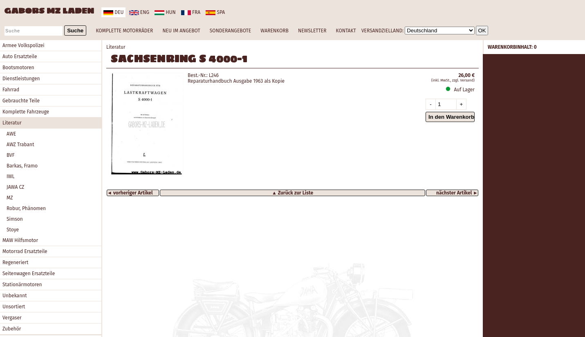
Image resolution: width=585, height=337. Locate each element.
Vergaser (12, 318)
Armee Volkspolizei (23, 45)
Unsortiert (13, 307)
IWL (10, 176)
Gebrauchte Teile (21, 101)
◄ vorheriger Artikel (130, 193)
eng (139, 12)
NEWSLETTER (312, 31)
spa (215, 12)
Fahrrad (10, 90)
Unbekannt (14, 296)
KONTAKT (346, 31)
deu (113, 12)
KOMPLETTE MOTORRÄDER (124, 31)
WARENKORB (274, 31)
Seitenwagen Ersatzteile (28, 273)
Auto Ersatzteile (19, 56)
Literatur (12, 123)
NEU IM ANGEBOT (181, 31)
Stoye (13, 230)
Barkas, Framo (22, 166)
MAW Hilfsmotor (20, 240)
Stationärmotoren (22, 284)
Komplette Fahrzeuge (25, 112)
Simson (15, 219)
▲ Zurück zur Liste (292, 193)
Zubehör (11, 329)
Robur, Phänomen (26, 208)
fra (190, 12)
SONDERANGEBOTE (230, 31)
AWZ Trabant (20, 144)
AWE (11, 134)
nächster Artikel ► (457, 193)
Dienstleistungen (21, 78)
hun (165, 12)
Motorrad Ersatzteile (24, 251)
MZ (10, 198)
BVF (11, 155)
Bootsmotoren (18, 67)
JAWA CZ (15, 187)
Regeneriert (15, 262)
